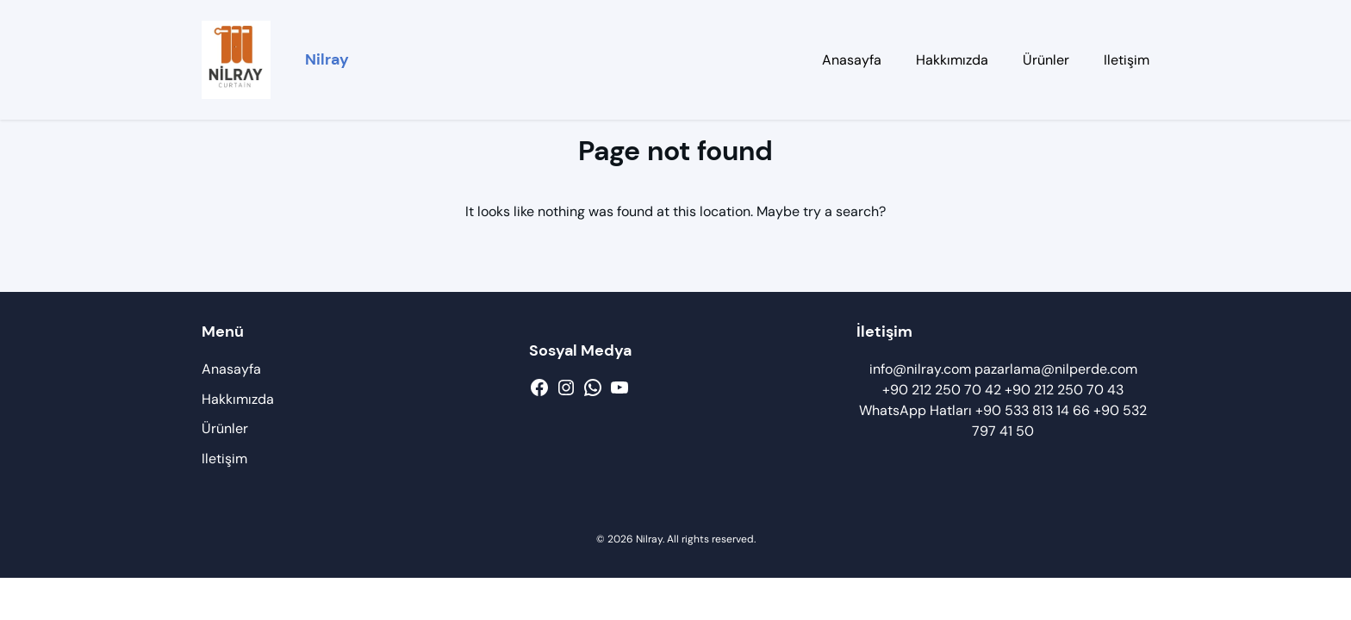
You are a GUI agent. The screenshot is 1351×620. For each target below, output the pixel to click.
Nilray (327, 59)
